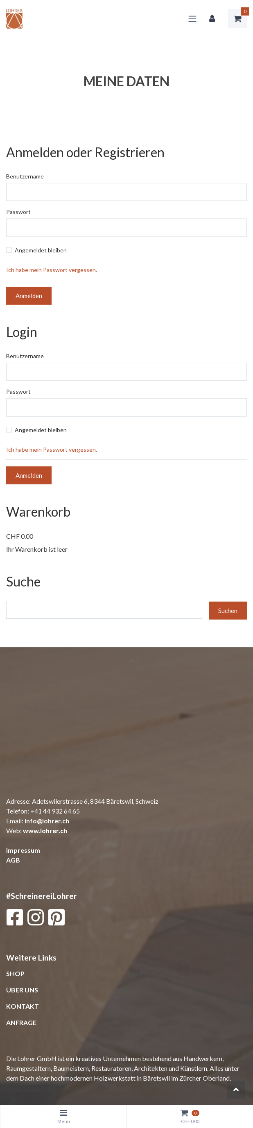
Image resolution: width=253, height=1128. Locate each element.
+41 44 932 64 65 (55, 811)
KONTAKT (22, 1006)
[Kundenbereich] (212, 18)
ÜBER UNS (22, 990)
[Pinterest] (56, 919)
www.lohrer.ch (45, 830)
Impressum (23, 850)
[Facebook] (14, 919)
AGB (13, 860)
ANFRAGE (21, 1022)
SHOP (15, 973)
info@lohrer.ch (47, 821)
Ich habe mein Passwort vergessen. (51, 269)
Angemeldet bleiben (41, 250)
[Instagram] (35, 919)
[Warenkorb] (237, 18)
